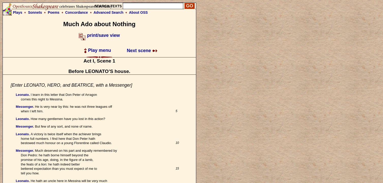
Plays (17, 12)
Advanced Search (109, 12)
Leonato (22, 95)
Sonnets (35, 12)
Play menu (97, 50)
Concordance (76, 12)
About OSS (138, 12)
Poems (53, 12)
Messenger (24, 107)
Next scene (142, 50)
